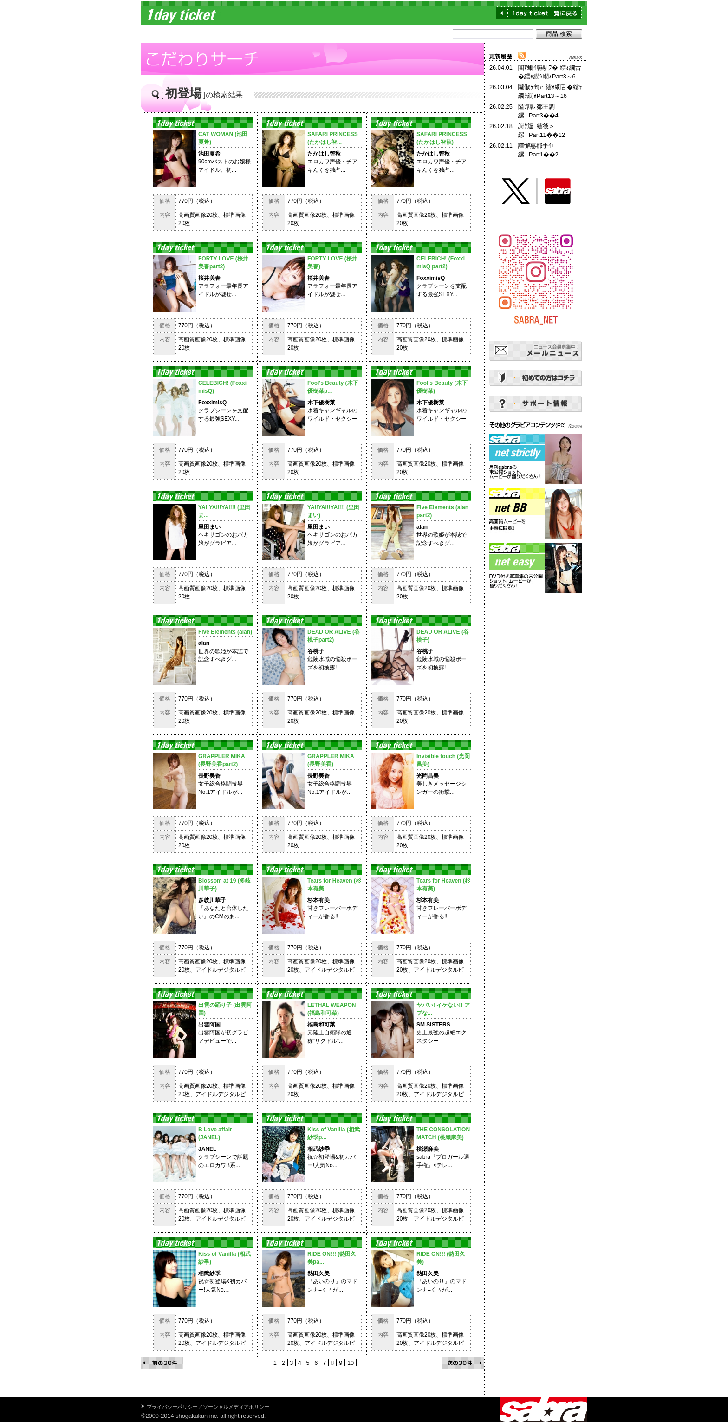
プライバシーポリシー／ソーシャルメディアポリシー (208, 1406)
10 (350, 1362)
